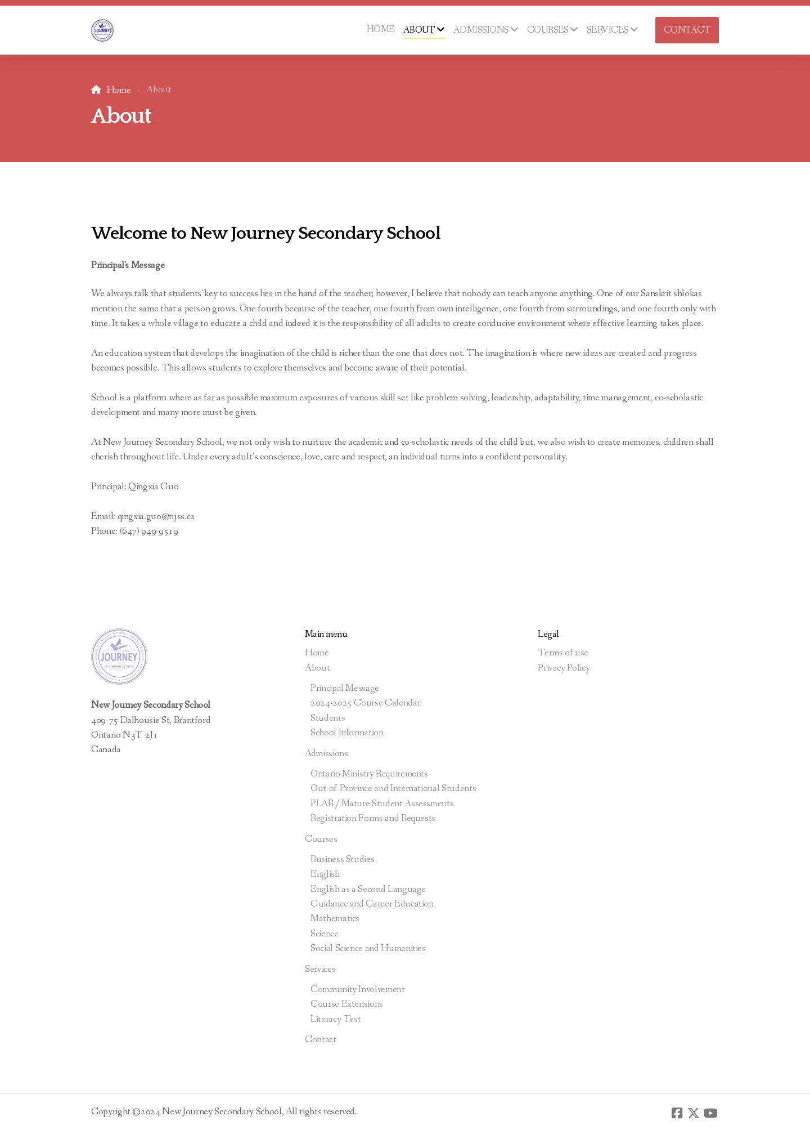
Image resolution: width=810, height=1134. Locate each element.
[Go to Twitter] (693, 1113)
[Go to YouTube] (710, 1113)
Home (119, 90)
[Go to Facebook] (676, 1113)
